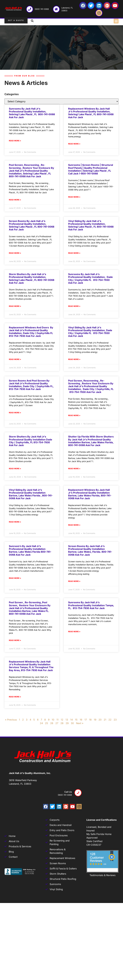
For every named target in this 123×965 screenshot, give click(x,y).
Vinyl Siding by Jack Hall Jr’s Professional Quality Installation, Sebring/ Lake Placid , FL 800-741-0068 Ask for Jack (91, 225)
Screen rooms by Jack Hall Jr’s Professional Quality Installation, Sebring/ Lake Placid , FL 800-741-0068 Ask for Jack (31, 225)
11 (57, 719)
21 (105, 719)
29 (67, 723)
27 (56, 723)
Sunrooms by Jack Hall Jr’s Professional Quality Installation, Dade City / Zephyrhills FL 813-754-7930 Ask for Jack (90, 278)
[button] (116, 21)
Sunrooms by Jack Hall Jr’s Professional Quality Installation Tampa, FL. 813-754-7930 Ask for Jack (91, 605)
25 (46, 723)
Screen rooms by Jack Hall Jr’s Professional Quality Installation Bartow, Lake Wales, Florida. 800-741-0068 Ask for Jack (90, 550)
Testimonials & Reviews (102, 875)
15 (76, 719)
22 (109, 719)
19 (95, 719)
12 (62, 719)
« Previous (11, 719)
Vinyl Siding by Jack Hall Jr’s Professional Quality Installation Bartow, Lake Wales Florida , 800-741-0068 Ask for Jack (31, 494)
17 (85, 719)
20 (100, 719)
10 (53, 719)
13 (67, 719)
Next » (79, 723)
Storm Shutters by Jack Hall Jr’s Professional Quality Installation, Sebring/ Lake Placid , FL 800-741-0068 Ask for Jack (31, 278)
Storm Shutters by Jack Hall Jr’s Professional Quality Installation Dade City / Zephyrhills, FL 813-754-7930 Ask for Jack (30, 441)
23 (115, 719)
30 (72, 723)
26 (51, 723)
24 (41, 723)
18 (90, 719)
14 (71, 719)
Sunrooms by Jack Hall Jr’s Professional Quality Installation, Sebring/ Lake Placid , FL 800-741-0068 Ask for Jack (32, 113)
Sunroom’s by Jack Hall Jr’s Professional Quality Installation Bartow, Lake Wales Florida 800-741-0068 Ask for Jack (30, 550)
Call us (68, 791)
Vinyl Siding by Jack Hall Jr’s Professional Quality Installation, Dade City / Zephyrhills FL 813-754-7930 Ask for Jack (90, 332)
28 (61, 723)
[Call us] (78, 792)
